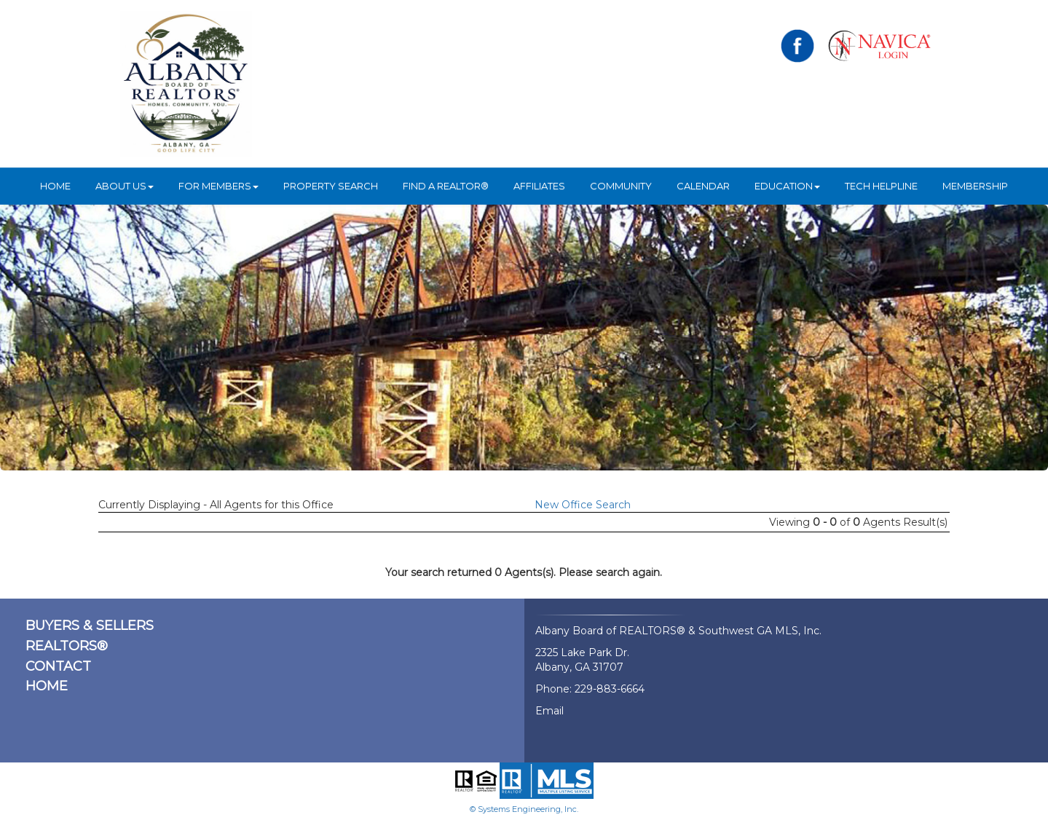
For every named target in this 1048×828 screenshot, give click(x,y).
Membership (975, 186)
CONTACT (58, 666)
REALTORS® (66, 646)
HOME (55, 186)
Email (549, 710)
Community (621, 186)
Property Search (330, 186)
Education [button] (787, 186)
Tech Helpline (881, 186)
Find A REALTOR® (446, 186)
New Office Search (583, 504)
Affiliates (539, 186)
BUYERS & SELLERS (89, 626)
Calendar (703, 186)
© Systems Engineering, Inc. (524, 809)
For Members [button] (218, 186)
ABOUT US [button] (124, 186)
